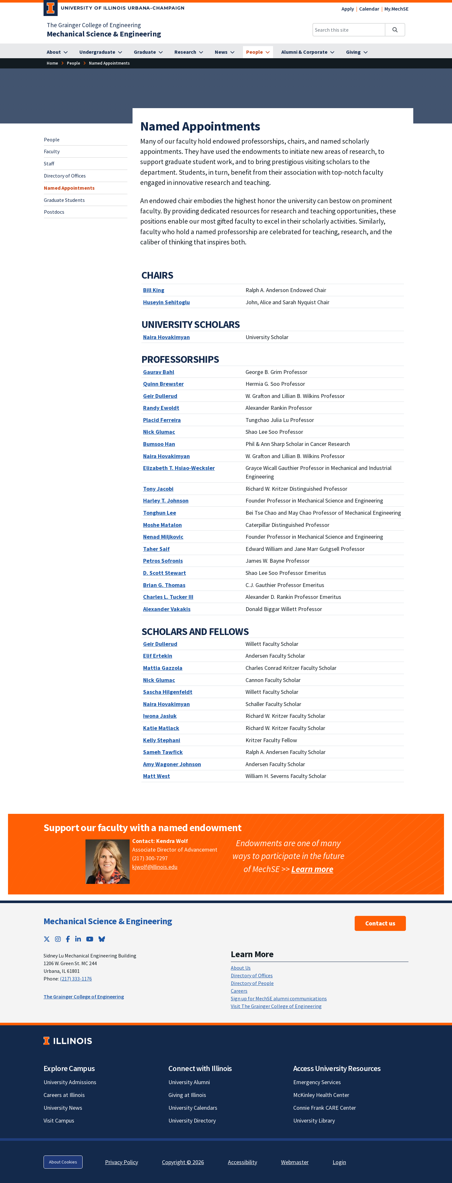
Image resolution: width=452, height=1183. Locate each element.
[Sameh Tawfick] (163, 752)
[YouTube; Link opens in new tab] (89, 939)
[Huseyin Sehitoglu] (166, 302)
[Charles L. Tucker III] (168, 597)
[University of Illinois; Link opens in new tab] (68, 1040)
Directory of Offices (65, 175)
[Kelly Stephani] (161, 740)
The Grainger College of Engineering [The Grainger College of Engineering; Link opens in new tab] (94, 25)
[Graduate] (148, 52)
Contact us (380, 923)
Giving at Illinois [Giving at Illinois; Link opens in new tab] (187, 1095)
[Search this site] (349, 30)
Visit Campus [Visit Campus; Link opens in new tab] (59, 1120)
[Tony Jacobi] (158, 489)
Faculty (52, 151)
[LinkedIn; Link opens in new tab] (78, 939)
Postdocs (54, 212)
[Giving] (357, 52)
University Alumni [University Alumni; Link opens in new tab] (189, 1082)
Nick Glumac (159, 680)
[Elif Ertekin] (157, 656)
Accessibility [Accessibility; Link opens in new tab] (242, 1162)
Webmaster (295, 1162)
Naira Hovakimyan (166, 456)
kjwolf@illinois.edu (154, 866)
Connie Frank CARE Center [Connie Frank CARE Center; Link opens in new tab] (324, 1107)
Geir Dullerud (160, 643)
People (52, 139)
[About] (57, 52)
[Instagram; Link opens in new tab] (58, 939)
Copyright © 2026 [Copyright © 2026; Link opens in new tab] (183, 1162)
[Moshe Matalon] (162, 525)
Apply (348, 8)
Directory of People (252, 983)
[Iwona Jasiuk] (160, 716)
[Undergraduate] (100, 52)
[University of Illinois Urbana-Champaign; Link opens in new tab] (114, 9)
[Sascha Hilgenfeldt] (167, 692)
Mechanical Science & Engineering (108, 921)
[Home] (52, 63)
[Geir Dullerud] (160, 396)
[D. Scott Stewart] (164, 573)
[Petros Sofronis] (163, 561)
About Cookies (63, 1162)
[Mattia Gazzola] (162, 668)
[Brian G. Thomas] (164, 585)
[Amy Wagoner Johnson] (172, 764)
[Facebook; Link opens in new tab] (68, 939)
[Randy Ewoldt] (161, 408)
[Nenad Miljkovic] (163, 537)
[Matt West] (156, 776)
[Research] (188, 52)
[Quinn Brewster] (163, 384)
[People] (258, 52)
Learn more (312, 868)
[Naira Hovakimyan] (166, 337)
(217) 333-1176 (76, 978)
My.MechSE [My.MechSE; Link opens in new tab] (396, 8)
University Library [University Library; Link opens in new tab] (314, 1120)
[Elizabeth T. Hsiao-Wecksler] (179, 468)
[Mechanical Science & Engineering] (104, 34)
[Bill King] (153, 290)
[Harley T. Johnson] (166, 500)
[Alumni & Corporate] (308, 52)
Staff (49, 163)
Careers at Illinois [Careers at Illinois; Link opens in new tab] (64, 1095)
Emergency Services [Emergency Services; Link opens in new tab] (317, 1082)
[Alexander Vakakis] (166, 609)
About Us (241, 968)
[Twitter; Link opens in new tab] (47, 939)
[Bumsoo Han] (159, 444)
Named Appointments (69, 188)
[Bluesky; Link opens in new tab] (102, 939)
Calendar (369, 8)
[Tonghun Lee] (159, 513)
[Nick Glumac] (159, 432)
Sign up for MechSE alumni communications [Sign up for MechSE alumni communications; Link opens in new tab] (279, 998)
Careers (239, 991)
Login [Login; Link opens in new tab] (339, 1162)
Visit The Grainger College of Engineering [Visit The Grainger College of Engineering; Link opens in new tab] (276, 1006)
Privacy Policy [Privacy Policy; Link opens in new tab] (121, 1162)
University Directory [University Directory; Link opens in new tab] (192, 1120)
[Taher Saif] (156, 549)
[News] (225, 52)
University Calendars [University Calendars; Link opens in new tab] (192, 1107)
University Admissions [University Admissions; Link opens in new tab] (70, 1082)
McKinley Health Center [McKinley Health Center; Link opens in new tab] (321, 1095)
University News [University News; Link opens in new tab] (63, 1107)
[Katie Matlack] (161, 728)
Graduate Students (64, 200)
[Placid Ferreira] (162, 420)
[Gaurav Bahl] (158, 372)
